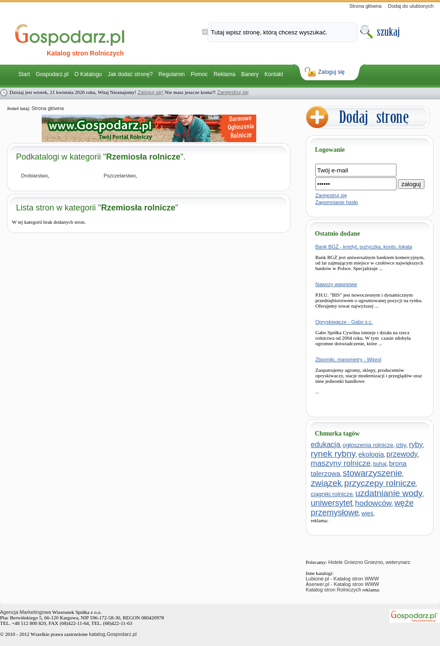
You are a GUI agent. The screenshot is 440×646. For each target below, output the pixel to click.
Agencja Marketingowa (25, 612)
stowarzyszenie (372, 473)
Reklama (224, 74)
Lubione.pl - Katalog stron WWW (342, 578)
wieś (368, 513)
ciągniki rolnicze (332, 494)
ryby (416, 444)
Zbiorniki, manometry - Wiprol (348, 359)
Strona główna (365, 6)
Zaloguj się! (150, 92)
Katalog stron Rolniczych (333, 589)
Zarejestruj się (232, 92)
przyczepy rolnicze (380, 483)
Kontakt (273, 74)
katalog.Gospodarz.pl (113, 634)
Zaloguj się (331, 72)
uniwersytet (331, 503)
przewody (402, 454)
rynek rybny (333, 453)
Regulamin (172, 74)
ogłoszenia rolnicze (368, 445)
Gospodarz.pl (52, 74)
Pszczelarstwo (120, 175)
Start (24, 74)
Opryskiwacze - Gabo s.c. (344, 322)
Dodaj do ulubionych (411, 6)
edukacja (325, 444)
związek (326, 483)
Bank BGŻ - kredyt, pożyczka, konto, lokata (363, 246)
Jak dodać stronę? (130, 74)
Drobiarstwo (34, 175)
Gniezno (373, 562)
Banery (249, 74)
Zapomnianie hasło (336, 202)
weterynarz (397, 562)
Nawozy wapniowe (336, 284)
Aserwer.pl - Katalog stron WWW (342, 584)
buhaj (379, 464)
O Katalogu (88, 74)
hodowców (373, 503)
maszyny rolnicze (340, 463)
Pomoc (199, 74)
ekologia (371, 454)
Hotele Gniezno (345, 562)
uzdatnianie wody (389, 493)
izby (401, 445)
